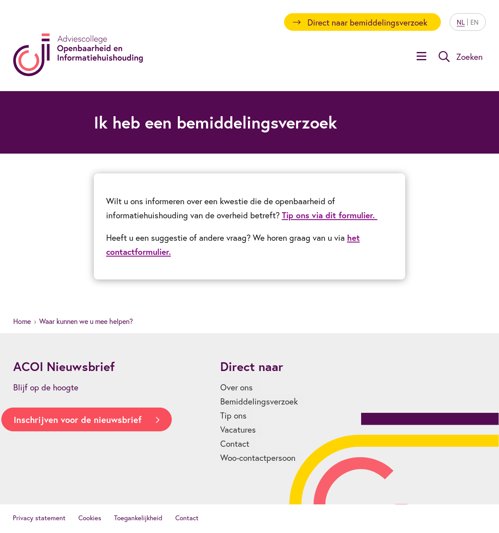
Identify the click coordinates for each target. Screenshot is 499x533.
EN (474, 22)
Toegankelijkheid (138, 517)
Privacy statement (39, 517)
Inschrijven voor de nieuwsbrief (77, 420)
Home (22, 321)
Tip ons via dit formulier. (329, 215)
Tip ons (233, 415)
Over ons (236, 387)
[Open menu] (421, 57)
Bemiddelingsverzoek (259, 401)
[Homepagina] (78, 54)
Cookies (89, 517)
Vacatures (238, 429)
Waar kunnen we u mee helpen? (86, 321)
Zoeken (469, 56)
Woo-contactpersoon (258, 457)
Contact (234, 443)
